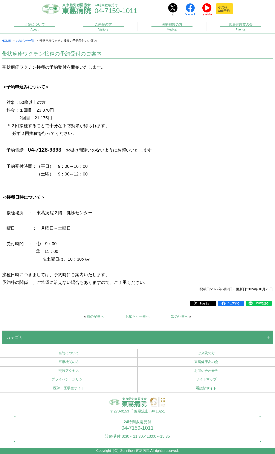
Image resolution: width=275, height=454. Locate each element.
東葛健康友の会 (240, 27)
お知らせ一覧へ (137, 316)
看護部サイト (206, 388)
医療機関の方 (171, 27)
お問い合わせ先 (206, 370)
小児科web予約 (224, 8)
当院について (34, 27)
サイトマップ (206, 379)
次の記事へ (179, 316)
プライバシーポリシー (69, 379)
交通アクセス (68, 370)
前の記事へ (95, 316)
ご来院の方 (103, 27)
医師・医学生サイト (68, 388)
